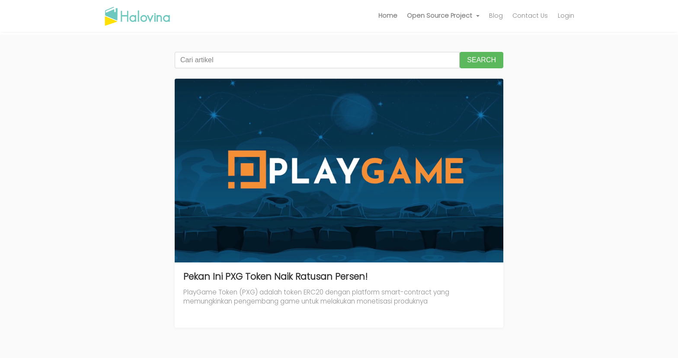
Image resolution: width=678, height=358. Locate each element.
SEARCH (481, 60)
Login (566, 15)
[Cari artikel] (317, 60)
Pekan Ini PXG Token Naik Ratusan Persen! (275, 276)
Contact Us (530, 15)
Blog (496, 15)
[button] (443, 16)
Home (387, 15)
